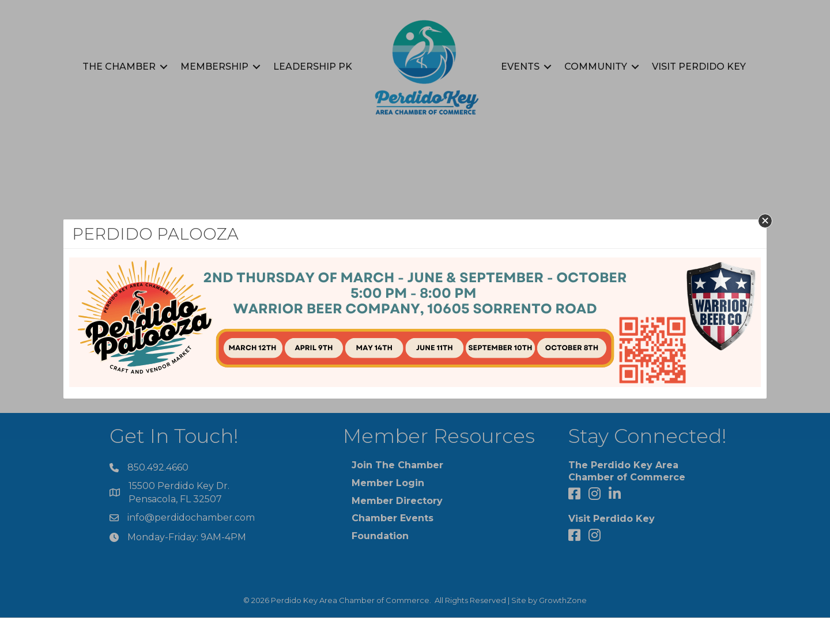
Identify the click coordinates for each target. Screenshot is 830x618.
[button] (765, 221)
